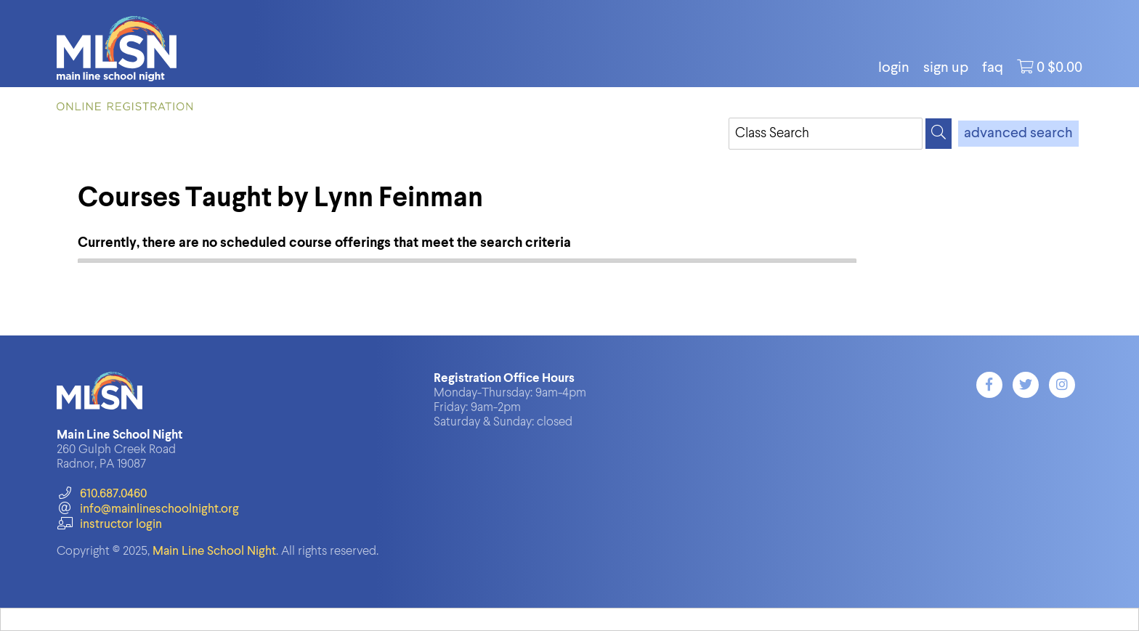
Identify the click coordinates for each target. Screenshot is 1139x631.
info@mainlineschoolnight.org (147, 509)
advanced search (1018, 133)
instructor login (109, 524)
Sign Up (945, 68)
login (893, 68)
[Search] (938, 133)
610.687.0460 (101, 494)
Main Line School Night (214, 551)
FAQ (992, 68)
